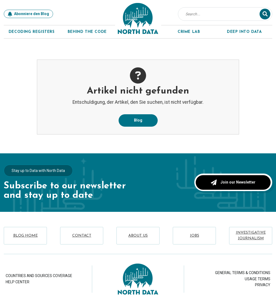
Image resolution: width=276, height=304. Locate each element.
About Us (138, 236)
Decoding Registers (32, 32)
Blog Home (25, 236)
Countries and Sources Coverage (39, 276)
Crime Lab (189, 32)
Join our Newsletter (233, 182)
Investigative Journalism (251, 235)
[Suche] (265, 14)
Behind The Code (87, 32)
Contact (81, 236)
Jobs (194, 236)
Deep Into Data (244, 32)
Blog (138, 120)
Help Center (17, 282)
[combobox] (222, 14)
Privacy (262, 285)
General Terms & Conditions (242, 273)
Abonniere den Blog (28, 14)
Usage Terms (257, 279)
